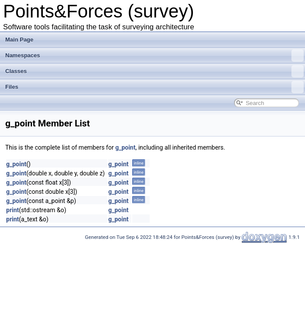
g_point (125, 147)
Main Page (19, 39)
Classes (154, 71)
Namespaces (154, 55)
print (12, 210)
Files (154, 87)
